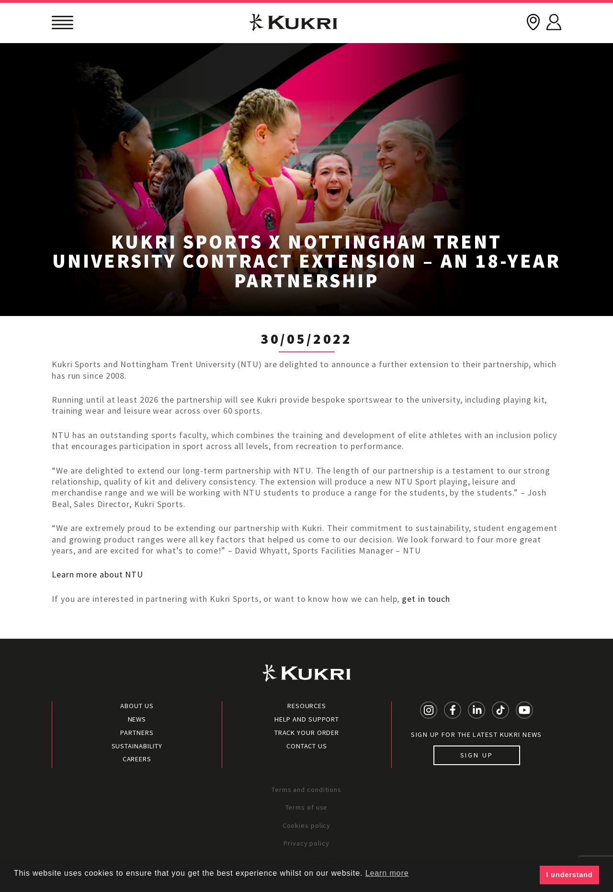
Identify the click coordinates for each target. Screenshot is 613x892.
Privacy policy (306, 843)
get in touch (426, 598)
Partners (136, 732)
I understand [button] (569, 875)
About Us (136, 705)
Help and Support (306, 719)
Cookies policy (307, 825)
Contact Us (306, 746)
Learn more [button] (387, 873)
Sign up (476, 755)
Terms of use (306, 807)
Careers (137, 759)
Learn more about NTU (97, 574)
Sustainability (137, 746)
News (137, 719)
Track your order (306, 732)
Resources (306, 705)
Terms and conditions (306, 789)
